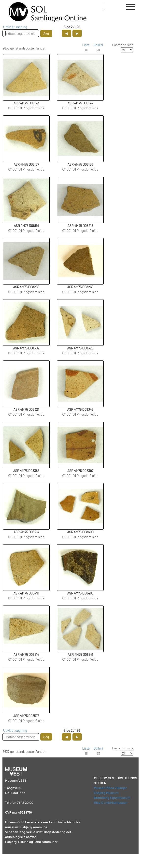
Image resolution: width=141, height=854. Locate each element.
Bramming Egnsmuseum (112, 797)
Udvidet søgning (15, 27)
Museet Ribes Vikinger (110, 788)
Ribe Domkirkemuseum (111, 802)
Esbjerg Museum (106, 793)
